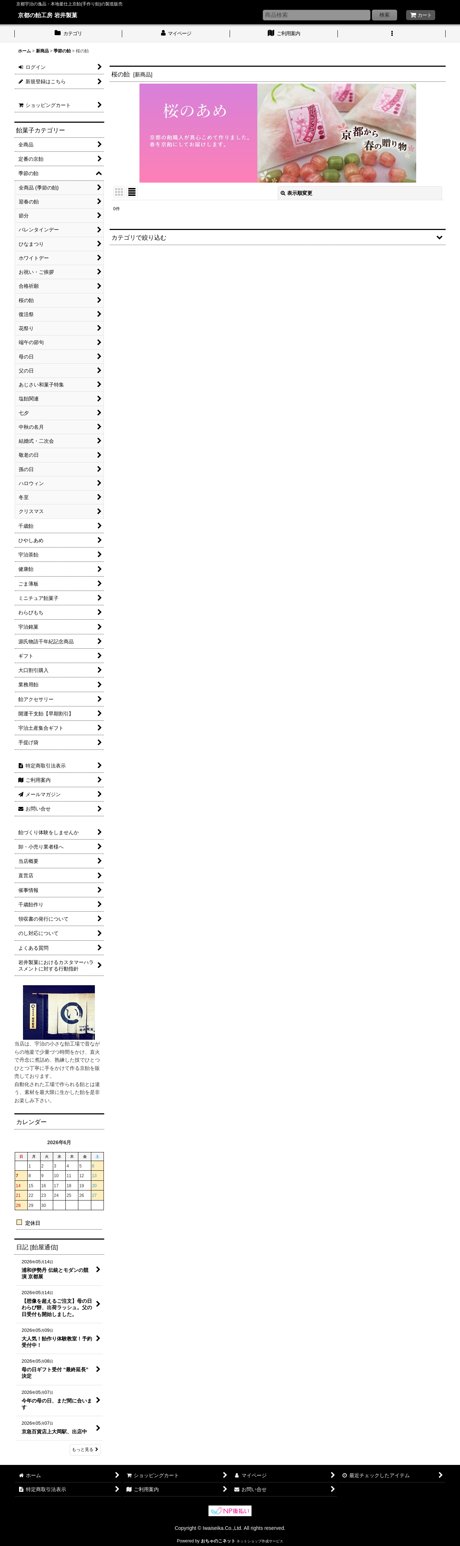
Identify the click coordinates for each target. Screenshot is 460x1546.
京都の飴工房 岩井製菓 (47, 15)
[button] (392, 34)
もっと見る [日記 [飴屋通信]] (85, 1449)
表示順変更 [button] (296, 193)
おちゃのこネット (218, 1540)
